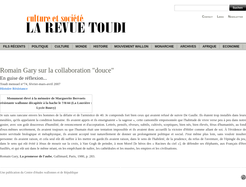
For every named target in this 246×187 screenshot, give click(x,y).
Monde (81, 46)
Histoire (100, 46)
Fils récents (14, 46)
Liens (220, 16)
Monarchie (164, 46)
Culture (62, 46)
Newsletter (235, 16)
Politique (40, 46)
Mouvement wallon (131, 46)
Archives (188, 46)
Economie (231, 46)
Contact (207, 16)
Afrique (209, 46)
